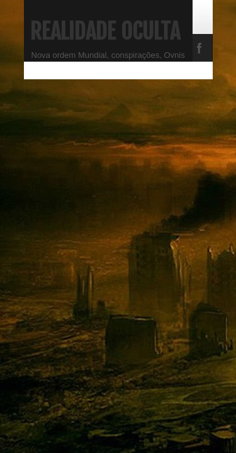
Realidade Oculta (105, 31)
